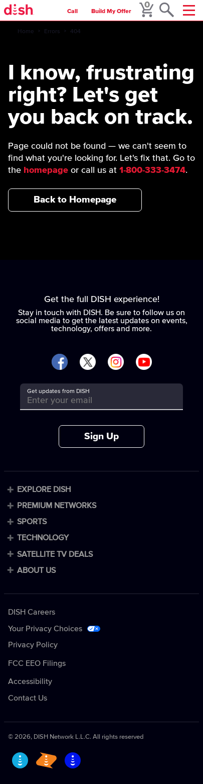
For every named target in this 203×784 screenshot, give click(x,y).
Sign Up (101, 436)
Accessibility (30, 681)
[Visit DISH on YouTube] (144, 362)
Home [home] (26, 32)
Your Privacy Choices (45, 629)
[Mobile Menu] (188, 10)
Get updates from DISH (58, 391)
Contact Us (27, 698)
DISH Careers (31, 612)
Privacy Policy (33, 645)
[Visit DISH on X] (88, 362)
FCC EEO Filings (37, 663)
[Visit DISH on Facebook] (60, 362)
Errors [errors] (52, 32)
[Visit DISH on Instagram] (116, 362)
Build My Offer (111, 12)
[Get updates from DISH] (92, 400)
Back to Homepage (75, 200)
